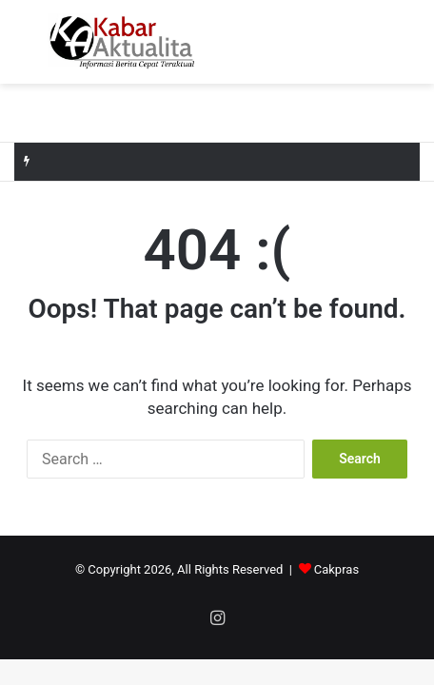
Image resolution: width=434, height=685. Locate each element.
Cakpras (336, 569)
